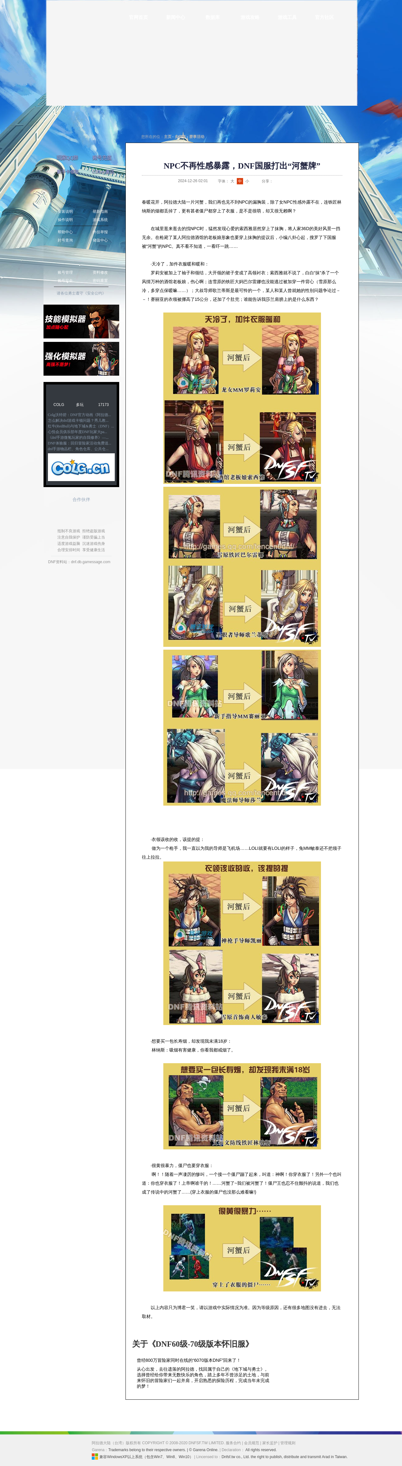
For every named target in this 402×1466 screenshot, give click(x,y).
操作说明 (65, 220)
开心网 (308, 181)
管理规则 (287, 1443)
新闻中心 (175, 17)
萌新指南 (100, 211)
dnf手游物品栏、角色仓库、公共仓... (78, 449)
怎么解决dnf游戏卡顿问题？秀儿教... (78, 420)
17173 (103, 404)
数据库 (213, 17)
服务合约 (233, 1443)
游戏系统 (100, 220)
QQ (284, 181)
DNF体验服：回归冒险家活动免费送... (79, 443)
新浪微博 (276, 181)
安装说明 (65, 211)
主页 (168, 136)
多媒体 (180, 136)
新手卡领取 (68, 172)
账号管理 (65, 272)
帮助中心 (65, 232)
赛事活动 (196, 136)
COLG (59, 404)
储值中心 (100, 240)
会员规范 (251, 1443)
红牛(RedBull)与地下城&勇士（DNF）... (81, 426)
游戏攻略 (250, 17)
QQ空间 (292, 181)
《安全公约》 (94, 293)
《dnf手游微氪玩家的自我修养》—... (78, 437)
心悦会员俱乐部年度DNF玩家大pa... (77, 432)
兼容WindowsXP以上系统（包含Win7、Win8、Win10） (142, 1456)
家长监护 (269, 1443)
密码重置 (100, 280)
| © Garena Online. (203, 1450)
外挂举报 (100, 232)
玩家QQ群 (67, 157)
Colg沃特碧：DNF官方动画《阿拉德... (79, 415)
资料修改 (100, 272)
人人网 (300, 181)
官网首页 (138, 17)
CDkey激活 (103, 172)
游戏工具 (287, 17)
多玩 (80, 404)
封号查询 (65, 240)
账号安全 (65, 280)
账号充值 (101, 157)
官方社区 (324, 17)
